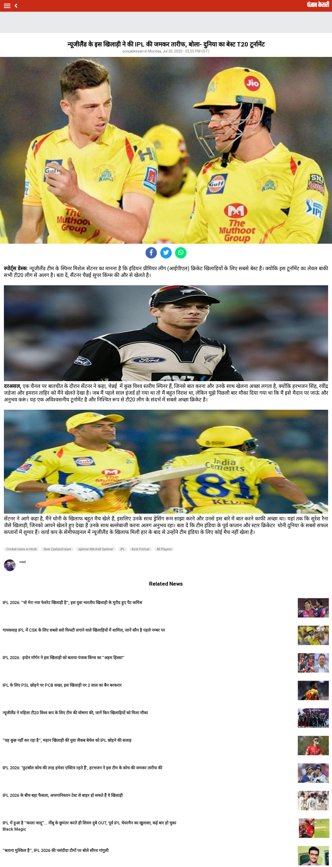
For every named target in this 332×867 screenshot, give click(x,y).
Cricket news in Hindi (21, 549)
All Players (164, 549)
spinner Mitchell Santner (95, 549)
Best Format (140, 549)
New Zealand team (57, 549)
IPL (122, 549)
